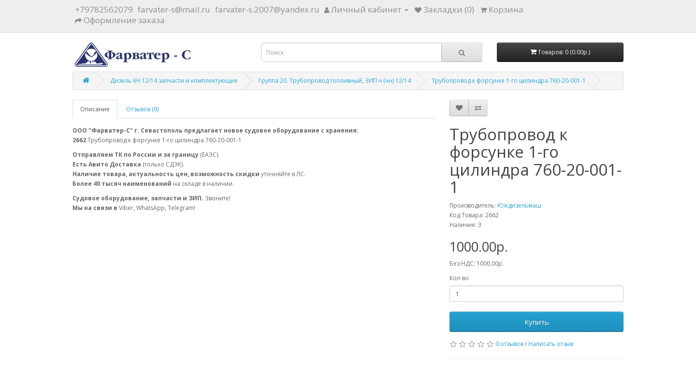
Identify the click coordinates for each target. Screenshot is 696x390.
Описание (95, 109)
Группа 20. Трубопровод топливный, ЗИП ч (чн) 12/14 (335, 80)
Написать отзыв (550, 344)
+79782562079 (104, 9)
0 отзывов (509, 344)
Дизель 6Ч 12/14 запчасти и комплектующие (174, 80)
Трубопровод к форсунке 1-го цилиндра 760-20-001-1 (509, 80)
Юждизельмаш (519, 205)
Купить (536, 322)
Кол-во (459, 278)
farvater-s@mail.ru (174, 9)
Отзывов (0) (142, 109)
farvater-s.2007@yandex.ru (267, 9)
